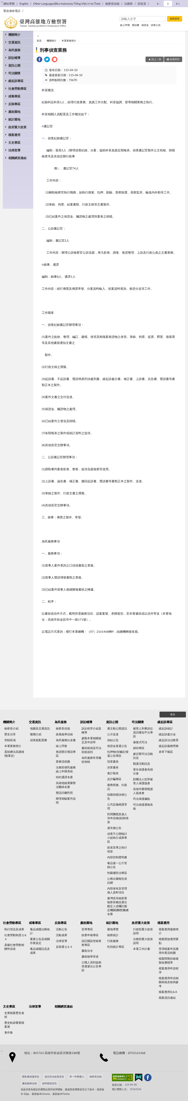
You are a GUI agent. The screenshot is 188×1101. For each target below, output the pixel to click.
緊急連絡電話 (11, 10)
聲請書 (135, 25)
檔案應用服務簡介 (169, 931)
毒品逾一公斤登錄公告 (117, 865)
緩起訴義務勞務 (169, 746)
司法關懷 (14, 73)
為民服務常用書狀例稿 (91, 759)
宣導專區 (87, 929)
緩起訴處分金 (167, 734)
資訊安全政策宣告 (54, 1076)
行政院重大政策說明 (143, 931)
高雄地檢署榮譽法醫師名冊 (66, 785)
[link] (39, 60)
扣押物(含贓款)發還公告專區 (118, 753)
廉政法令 (87, 950)
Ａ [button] (167, 3)
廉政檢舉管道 (90, 956)
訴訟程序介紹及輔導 (91, 730)
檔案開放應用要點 (169, 941)
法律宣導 (14, 150)
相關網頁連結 (17, 158)
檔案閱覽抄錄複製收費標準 (169, 960)
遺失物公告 (114, 828)
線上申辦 (125, 25)
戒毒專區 (14, 96)
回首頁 (142, 3)
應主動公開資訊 (117, 728)
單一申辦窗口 (76, 1076)
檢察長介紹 (11, 728)
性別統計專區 (115, 946)
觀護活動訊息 (141, 763)
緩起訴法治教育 (169, 740)
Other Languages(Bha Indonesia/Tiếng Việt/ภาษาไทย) (66, 3)
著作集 (8, 1032)
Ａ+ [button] (177, 3)
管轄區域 (10, 740)
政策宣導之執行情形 (117, 849)
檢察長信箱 (112, 3)
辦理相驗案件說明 (66, 800)
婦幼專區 (138, 748)
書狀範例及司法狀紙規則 (91, 750)
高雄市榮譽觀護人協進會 (143, 791)
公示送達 (113, 734)
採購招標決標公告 (117, 796)
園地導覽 (113, 929)
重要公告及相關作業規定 (40, 941)
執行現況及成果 (14, 929)
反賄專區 (14, 104)
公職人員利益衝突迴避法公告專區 (91, 966)
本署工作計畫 (141, 948)
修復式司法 (140, 742)
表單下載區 (166, 751)
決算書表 (113, 767)
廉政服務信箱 (29, 1083)
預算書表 (113, 761)
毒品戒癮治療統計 (40, 931)
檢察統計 (113, 935)
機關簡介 (14, 34)
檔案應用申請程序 (169, 970)
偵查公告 (156, 25)
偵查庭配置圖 (38, 740)
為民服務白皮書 (66, 740)
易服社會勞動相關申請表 (14, 946)
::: (2, 1)
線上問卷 (61, 746)
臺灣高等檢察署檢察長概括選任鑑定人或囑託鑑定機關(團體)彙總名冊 (118, 906)
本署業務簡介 (69, 40)
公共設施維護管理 (117, 806)
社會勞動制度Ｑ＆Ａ (15, 937)
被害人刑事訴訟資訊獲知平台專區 (143, 732)
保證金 (145, 25)
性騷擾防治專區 (117, 872)
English (24, 3)
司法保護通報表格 (143, 806)
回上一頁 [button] (156, 59)
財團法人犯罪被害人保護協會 (143, 781)
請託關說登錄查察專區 (91, 942)
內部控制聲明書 (117, 857)
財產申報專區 (90, 935)
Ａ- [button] (158, 3)
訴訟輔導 (14, 57)
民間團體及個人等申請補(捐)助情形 (118, 818)
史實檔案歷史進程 (14, 1014)
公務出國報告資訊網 (117, 880)
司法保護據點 (141, 798)
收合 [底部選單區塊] (172, 714)
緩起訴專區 (15, 81)
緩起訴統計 (166, 728)
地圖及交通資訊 (40, 728)
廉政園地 (14, 111)
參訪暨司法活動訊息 (143, 755)
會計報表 (113, 773)
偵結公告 (113, 740)
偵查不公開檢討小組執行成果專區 (117, 837)
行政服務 (113, 941)
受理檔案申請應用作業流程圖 (169, 950)
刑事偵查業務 (53, 50)
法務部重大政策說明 (143, 941)
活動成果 (61, 935)
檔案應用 (14, 134)
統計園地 (14, 119)
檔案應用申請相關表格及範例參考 (169, 982)
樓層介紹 (35, 734)
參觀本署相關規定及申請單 (91, 740)
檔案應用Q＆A (168, 991)
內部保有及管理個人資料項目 (117, 890)
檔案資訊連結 (167, 997)
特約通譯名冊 (64, 777)
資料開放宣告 (49, 1083)
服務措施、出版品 (117, 786)
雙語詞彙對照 (64, 792)
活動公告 (61, 929)
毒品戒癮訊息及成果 (40, 950)
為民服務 (14, 50)
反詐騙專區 (114, 779)
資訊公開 (14, 65)
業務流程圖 (63, 761)
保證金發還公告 (117, 746)
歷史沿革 (10, 734)
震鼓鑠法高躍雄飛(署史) (14, 753)
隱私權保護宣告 (30, 1076)
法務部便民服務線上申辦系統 (66, 769)
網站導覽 (9, 3)
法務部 (128, 3)
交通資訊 (14, 42)
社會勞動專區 (17, 88)
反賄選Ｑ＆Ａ (64, 946)
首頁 (39, 40)
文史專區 (14, 142)
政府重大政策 (17, 127)
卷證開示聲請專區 (66, 753)
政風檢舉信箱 (64, 734)
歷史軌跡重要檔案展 (14, 1024)
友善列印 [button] (175, 59)
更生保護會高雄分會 (143, 771)
